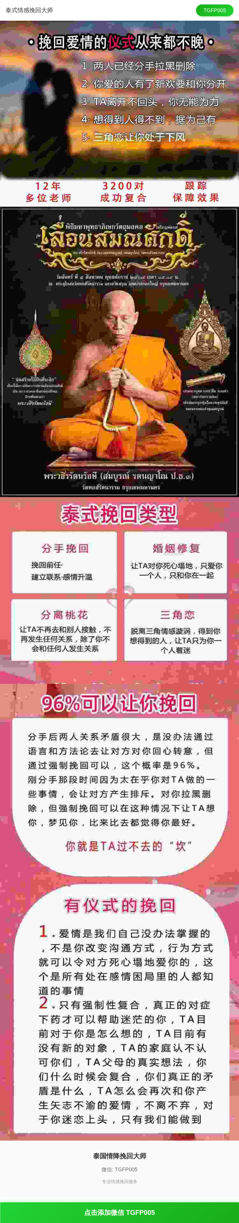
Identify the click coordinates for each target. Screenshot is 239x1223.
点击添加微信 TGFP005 (119, 1212)
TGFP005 (214, 10)
